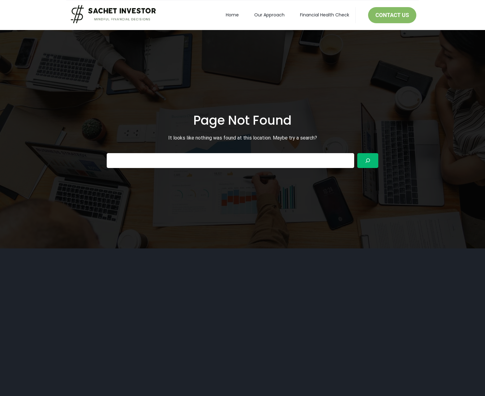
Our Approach (269, 15)
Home (232, 15)
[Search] (367, 160)
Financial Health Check (324, 15)
